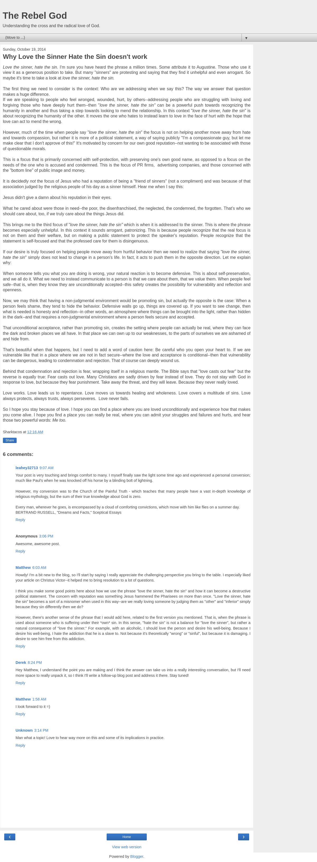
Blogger (136, 856)
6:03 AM (39, 567)
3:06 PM (46, 536)
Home (126, 837)
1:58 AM (39, 699)
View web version (126, 847)
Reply (20, 520)
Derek (21, 662)
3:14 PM (41, 730)
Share (10, 440)
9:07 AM (47, 468)
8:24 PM (35, 662)
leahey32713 (27, 468)
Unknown (24, 730)
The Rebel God (35, 16)
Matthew (23, 567)
